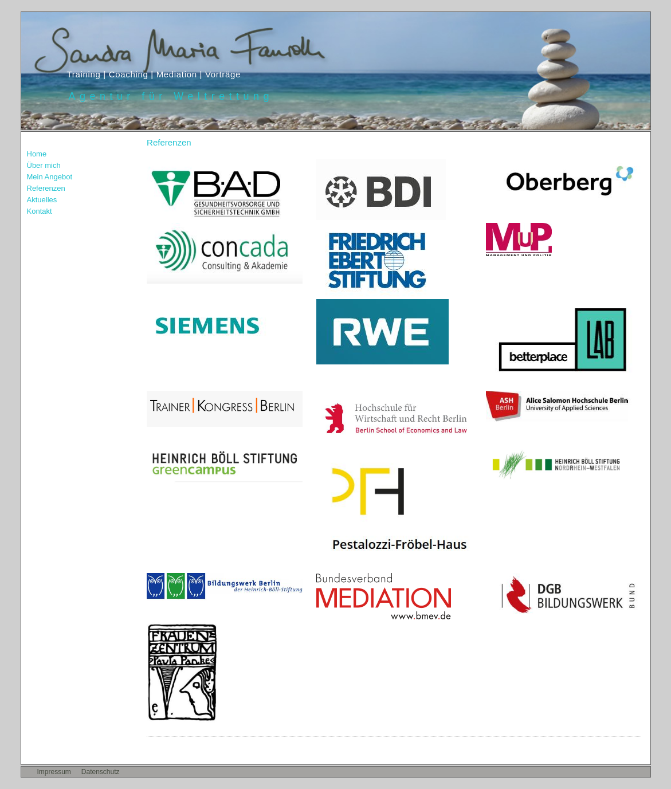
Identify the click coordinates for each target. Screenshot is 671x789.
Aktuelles (42, 199)
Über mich (44, 165)
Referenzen (46, 188)
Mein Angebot (50, 176)
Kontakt (39, 211)
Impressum (54, 772)
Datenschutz (100, 772)
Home (37, 154)
